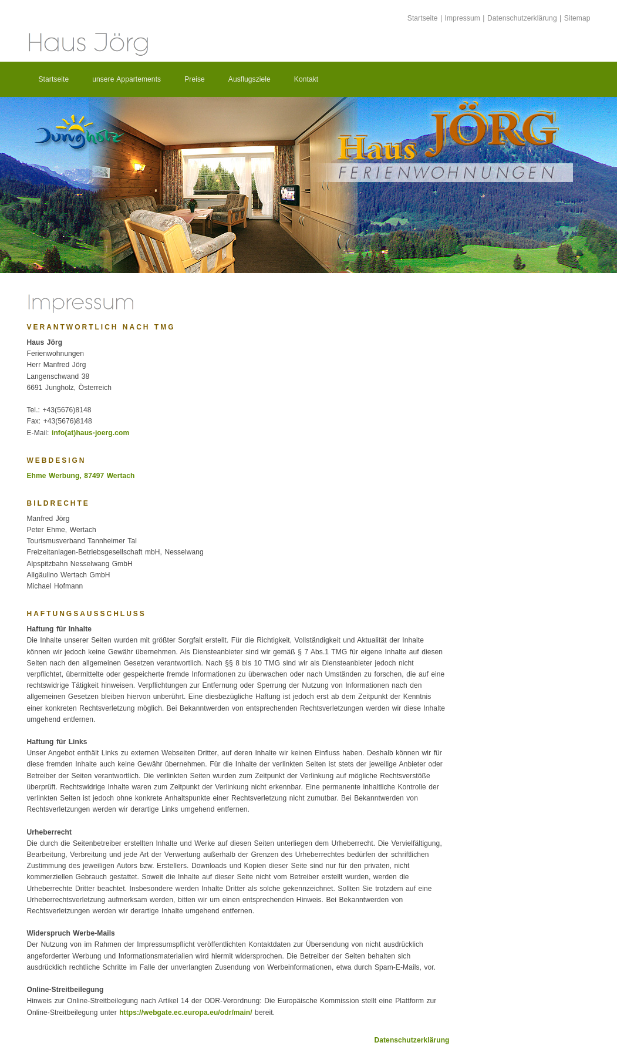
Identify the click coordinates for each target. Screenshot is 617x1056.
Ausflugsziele (249, 79)
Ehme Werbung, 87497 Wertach (81, 476)
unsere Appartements (126, 79)
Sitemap (577, 18)
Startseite (422, 18)
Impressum (462, 18)
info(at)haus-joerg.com (90, 433)
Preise (194, 79)
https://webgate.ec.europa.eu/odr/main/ (185, 1012)
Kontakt (306, 79)
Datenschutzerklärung (522, 18)
